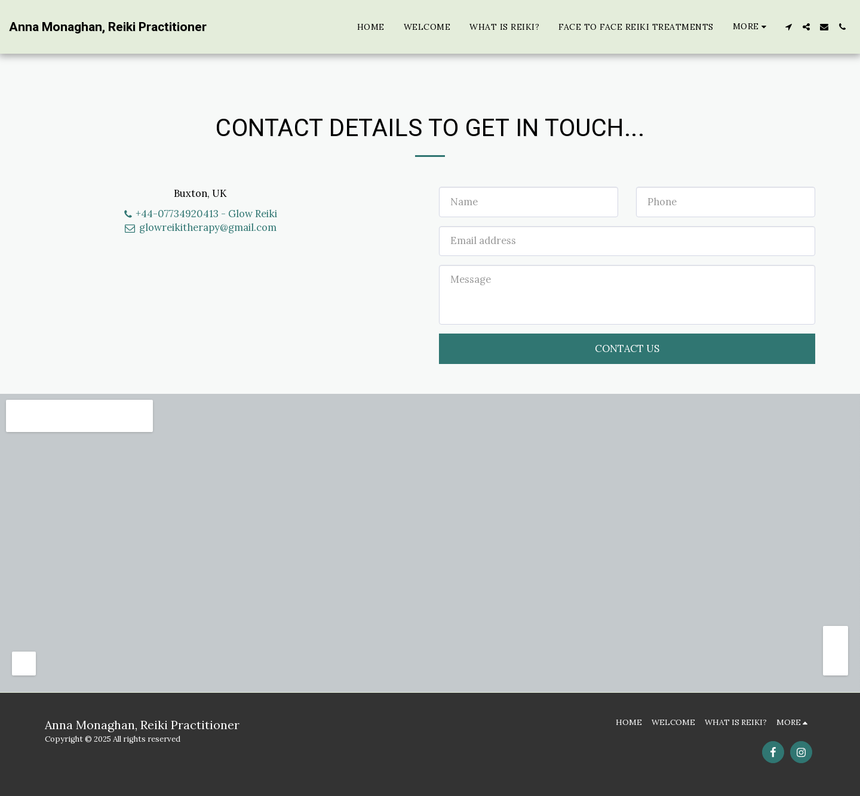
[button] (788, 27)
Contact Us (627, 348)
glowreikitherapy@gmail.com (200, 227)
